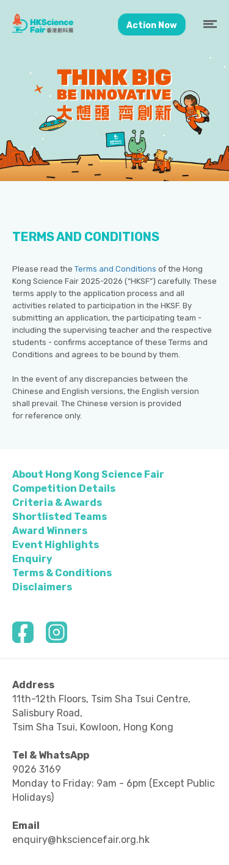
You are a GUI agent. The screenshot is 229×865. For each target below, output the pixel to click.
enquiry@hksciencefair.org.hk (81, 839)
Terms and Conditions (115, 268)
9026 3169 (36, 769)
